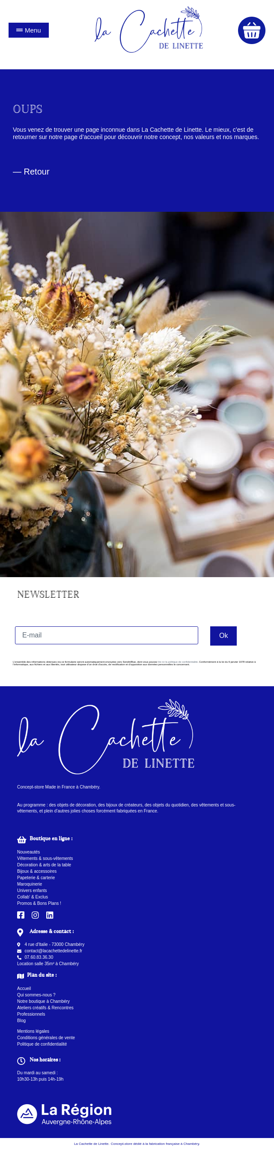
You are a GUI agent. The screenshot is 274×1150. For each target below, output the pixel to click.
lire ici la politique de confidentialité (177, 662)
